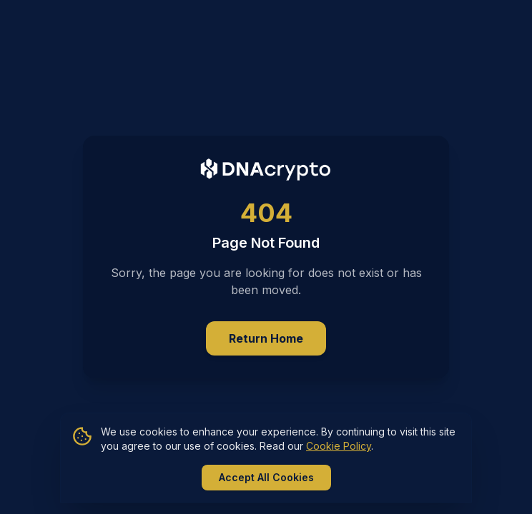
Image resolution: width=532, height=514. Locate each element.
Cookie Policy (338, 446)
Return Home (266, 338)
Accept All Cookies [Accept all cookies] (266, 477)
